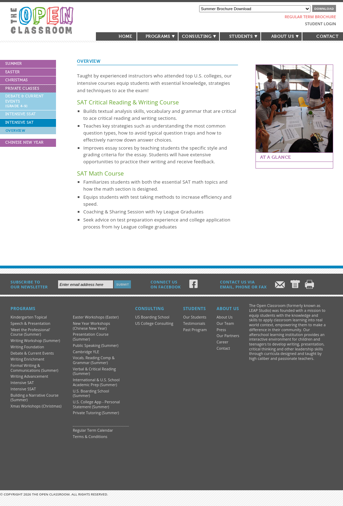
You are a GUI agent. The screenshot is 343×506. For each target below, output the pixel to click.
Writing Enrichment (27, 359)
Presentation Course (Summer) (90, 337)
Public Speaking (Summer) (95, 345)
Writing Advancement (29, 376)
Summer (13, 63)
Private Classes (22, 88)
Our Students (194, 317)
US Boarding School (152, 317)
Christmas (16, 80)
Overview (15, 130)
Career (223, 342)
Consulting (196, 36)
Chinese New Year (24, 142)
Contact (327, 36)
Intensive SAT (19, 122)
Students (241, 36)
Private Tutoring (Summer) (96, 412)
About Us (282, 36)
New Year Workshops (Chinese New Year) (91, 326)
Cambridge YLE (86, 351)
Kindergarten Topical (28, 317)
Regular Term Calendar (93, 430)
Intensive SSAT (20, 114)
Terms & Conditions (90, 436)
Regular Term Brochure (310, 16)
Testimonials (194, 323)
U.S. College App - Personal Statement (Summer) (96, 404)
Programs (158, 36)
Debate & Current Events (24, 101)
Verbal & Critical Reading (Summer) (94, 371)
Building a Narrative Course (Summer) (34, 398)
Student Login (320, 23)
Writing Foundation (27, 346)
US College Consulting (154, 323)
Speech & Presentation (30, 323)
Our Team (225, 323)
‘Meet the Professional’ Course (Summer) (30, 332)
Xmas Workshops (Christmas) (36, 406)
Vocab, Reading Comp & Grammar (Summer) (94, 360)
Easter (12, 72)
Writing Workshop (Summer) (35, 340)
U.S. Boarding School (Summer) (91, 393)
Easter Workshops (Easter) (96, 317)
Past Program (195, 329)
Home (125, 36)
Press (221, 329)
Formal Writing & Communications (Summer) (34, 368)
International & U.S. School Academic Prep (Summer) (96, 382)
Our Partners (228, 335)
